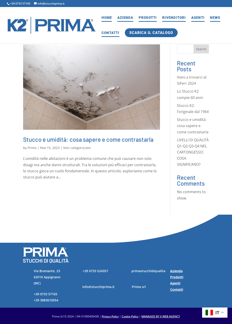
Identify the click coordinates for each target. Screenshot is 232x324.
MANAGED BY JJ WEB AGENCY (160, 316)
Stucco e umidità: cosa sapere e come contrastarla (88, 139)
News (215, 18)
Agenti (198, 18)
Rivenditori (174, 18)
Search (201, 49)
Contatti (110, 33)
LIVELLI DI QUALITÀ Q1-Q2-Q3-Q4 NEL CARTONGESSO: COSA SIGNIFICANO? (193, 152)
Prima (32, 148)
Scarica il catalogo (151, 33)
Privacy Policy (110, 316)
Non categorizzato (77, 148)
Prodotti (148, 18)
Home (107, 18)
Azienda (125, 18)
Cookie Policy (130, 316)
